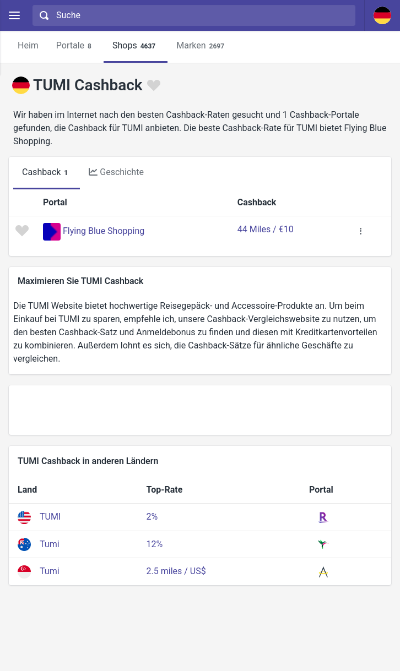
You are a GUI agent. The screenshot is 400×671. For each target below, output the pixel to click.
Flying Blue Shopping (103, 231)
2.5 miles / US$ (176, 571)
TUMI (50, 516)
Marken (202, 46)
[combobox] (193, 15)
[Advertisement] (200, 410)
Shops (135, 46)
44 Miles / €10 (265, 229)
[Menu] (14, 15)
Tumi (50, 544)
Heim (28, 45)
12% (155, 544)
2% (152, 516)
